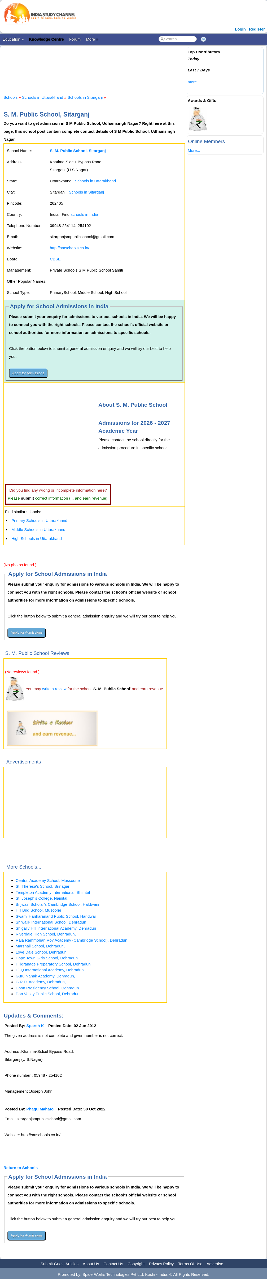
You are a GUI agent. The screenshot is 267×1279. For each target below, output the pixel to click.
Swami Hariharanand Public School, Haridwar (56, 916)
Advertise (215, 1263)
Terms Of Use (190, 1263)
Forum (75, 39)
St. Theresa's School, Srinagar (42, 886)
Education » (13, 39)
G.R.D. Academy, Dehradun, (41, 982)
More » (92, 39)
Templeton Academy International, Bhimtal (53, 892)
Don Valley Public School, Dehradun (48, 994)
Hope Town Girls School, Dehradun (47, 958)
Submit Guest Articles (59, 1263)
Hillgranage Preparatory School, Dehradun (53, 964)
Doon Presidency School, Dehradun (47, 988)
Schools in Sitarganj (85, 97)
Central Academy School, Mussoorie (48, 880)
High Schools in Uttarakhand (36, 538)
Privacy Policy (161, 1263)
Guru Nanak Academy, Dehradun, (45, 976)
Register (257, 29)
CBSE (55, 259)
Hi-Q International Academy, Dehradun (50, 970)
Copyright (136, 1263)
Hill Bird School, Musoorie (38, 910)
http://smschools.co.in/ (69, 248)
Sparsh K (35, 1025)
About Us (91, 1263)
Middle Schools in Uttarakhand (38, 529)
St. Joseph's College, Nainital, (42, 898)
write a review (54, 688)
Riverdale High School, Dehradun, (46, 934)
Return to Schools (20, 1167)
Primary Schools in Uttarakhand (39, 520)
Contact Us (113, 1263)
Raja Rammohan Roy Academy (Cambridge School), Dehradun (71, 940)
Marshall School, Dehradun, (40, 946)
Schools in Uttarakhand (42, 97)
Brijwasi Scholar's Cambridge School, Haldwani (57, 904)
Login (240, 29)
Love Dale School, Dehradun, (42, 952)
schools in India (84, 214)
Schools (10, 97)
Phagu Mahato (40, 1109)
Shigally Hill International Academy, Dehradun (56, 928)
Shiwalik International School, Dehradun (51, 922)
